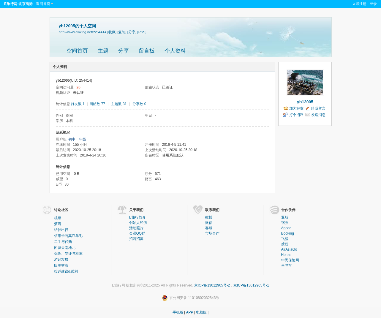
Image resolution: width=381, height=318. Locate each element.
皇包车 (286, 265)
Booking (287, 233)
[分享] (131, 32)
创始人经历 (138, 223)
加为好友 (296, 108)
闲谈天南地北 (64, 248)
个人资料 (175, 51)
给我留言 (318, 108)
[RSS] (141, 32)
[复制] (121, 32)
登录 (373, 4)
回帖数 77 (97, 104)
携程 (284, 244)
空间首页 (77, 51)
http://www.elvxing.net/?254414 (83, 32)
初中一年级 (77, 139)
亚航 (284, 217)
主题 (103, 51)
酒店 (57, 224)
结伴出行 (61, 230)
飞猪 (284, 239)
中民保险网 (290, 260)
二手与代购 (63, 242)
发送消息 (318, 115)
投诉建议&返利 (66, 271)
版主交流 (61, 265)
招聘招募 (136, 239)
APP (189, 312)
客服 (208, 228)
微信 (208, 223)
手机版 (178, 312)
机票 (57, 218)
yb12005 (305, 101)
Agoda (286, 228)
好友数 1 (78, 104)
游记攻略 (61, 259)
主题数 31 (119, 104)
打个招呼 (296, 115)
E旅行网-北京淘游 (18, 4)
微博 (208, 217)
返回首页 (43, 4)
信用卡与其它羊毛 (68, 236)
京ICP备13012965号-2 (212, 285)
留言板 (147, 51)
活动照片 (136, 228)
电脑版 (201, 312)
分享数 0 (139, 104)
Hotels (286, 255)
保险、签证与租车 (68, 253)
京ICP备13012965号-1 (251, 285)
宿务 (284, 223)
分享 (123, 51)
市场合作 (212, 233)
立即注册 (359, 4)
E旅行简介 (137, 217)
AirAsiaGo (289, 249)
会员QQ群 (137, 233)
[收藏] (111, 32)
